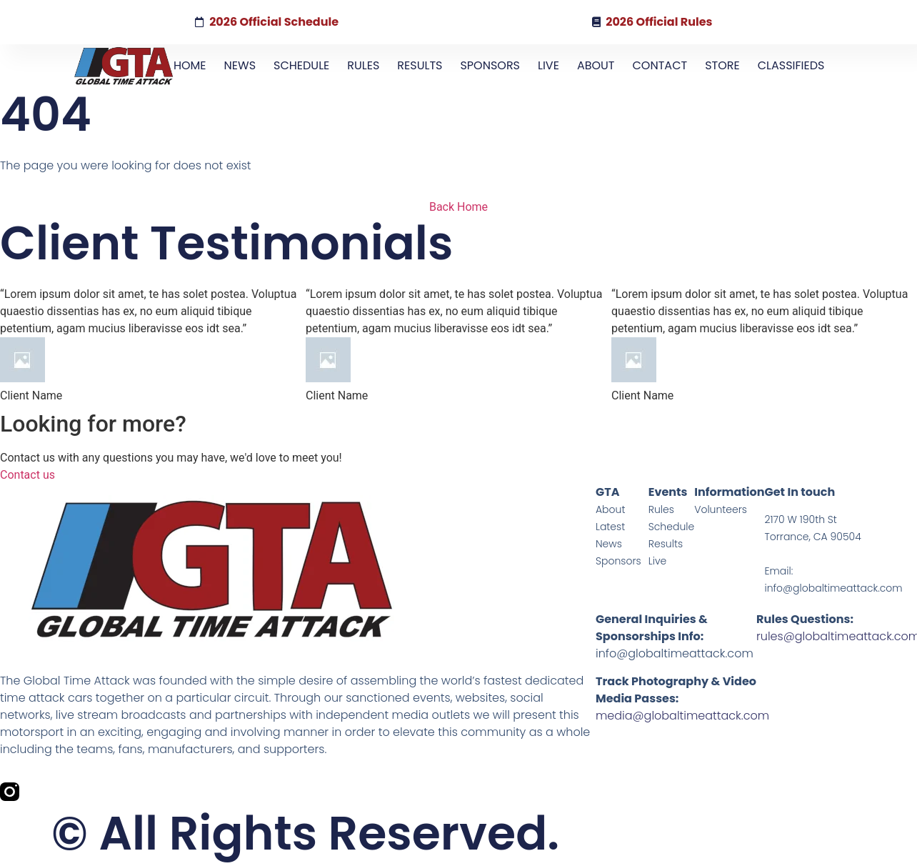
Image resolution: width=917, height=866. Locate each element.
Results (665, 544)
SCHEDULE (301, 65)
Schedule (671, 526)
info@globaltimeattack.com (674, 653)
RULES (363, 65)
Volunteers (720, 509)
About (610, 509)
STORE (722, 65)
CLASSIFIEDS (791, 65)
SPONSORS (490, 65)
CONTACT (660, 65)
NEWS (240, 65)
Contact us (27, 475)
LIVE (548, 65)
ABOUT (596, 65)
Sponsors (618, 561)
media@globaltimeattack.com (682, 715)
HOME (190, 65)
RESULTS (419, 65)
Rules (661, 509)
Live (657, 561)
